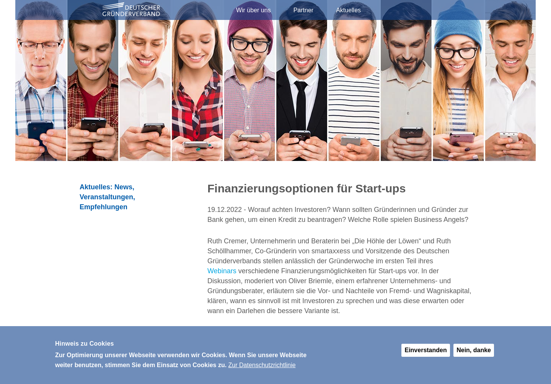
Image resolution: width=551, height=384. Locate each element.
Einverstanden (425, 353)
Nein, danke (473, 353)
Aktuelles (348, 10)
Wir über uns (253, 10)
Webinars (221, 271)
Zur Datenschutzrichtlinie (262, 367)
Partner (303, 10)
